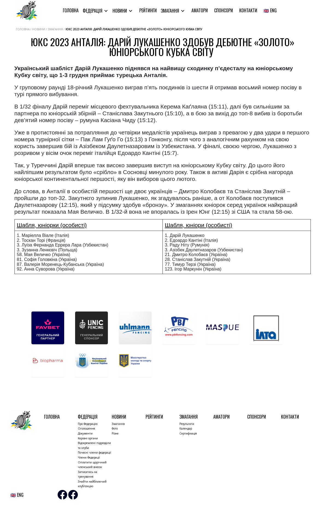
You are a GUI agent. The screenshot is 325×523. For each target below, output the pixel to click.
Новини (120, 10)
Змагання (170, 10)
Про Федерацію (87, 424)
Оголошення (86, 428)
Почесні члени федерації (94, 452)
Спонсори (223, 10)
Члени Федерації (89, 457)
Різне (115, 433)
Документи (85, 433)
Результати (186, 424)
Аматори (199, 10)
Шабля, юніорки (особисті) (52, 225)
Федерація (93, 10)
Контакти (248, 10)
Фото (115, 428)
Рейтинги (148, 10)
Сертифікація (188, 433)
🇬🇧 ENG (270, 10)
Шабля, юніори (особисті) (198, 225)
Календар (185, 428)
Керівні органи (88, 438)
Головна (71, 10)
